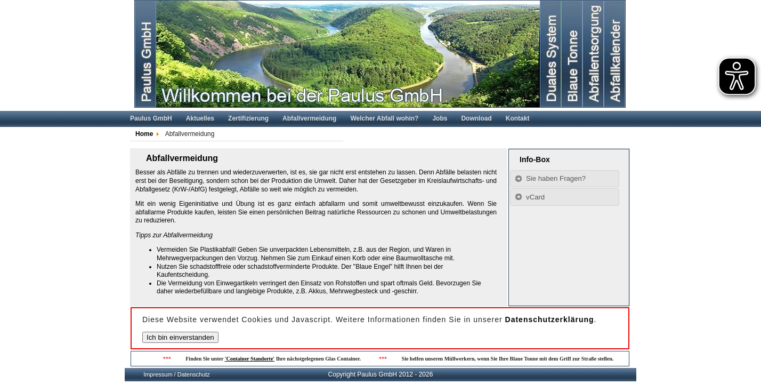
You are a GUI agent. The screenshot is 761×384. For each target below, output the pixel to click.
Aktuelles (200, 118)
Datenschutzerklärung (549, 319)
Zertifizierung (248, 118)
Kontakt (518, 118)
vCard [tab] (529, 197)
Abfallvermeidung (309, 118)
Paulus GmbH (151, 118)
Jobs (439, 118)
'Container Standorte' (251, 359)
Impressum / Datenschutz (176, 374)
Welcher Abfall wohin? (384, 118)
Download (476, 118)
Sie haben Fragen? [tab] (550, 178)
